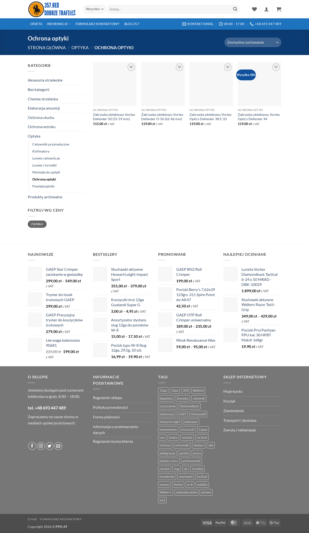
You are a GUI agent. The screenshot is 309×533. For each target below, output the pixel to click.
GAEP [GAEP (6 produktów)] (182, 414)
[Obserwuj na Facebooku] (32, 446)
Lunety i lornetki (44, 165)
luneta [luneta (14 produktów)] (173, 437)
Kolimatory (40, 151)
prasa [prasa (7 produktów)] (197, 453)
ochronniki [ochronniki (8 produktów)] (182, 445)
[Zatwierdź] (235, 9)
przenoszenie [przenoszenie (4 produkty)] (192, 461)
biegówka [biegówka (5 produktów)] (166, 398)
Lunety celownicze (46, 158)
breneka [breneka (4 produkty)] (183, 398)
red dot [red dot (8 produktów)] (164, 469)
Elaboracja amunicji (44, 108)
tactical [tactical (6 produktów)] (202, 476)
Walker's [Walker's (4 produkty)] (166, 492)
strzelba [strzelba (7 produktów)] (197, 469)
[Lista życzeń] (254, 9)
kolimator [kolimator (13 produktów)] (191, 422)
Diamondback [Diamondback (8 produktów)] (189, 406)
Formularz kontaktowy (98, 24)
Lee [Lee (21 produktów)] (162, 437)
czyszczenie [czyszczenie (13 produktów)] (168, 406)
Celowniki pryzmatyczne (50, 144)
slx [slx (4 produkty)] (186, 469)
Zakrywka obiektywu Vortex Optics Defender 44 (259, 116)
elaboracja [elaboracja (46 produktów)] (167, 414)
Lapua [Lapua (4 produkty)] (203, 429)
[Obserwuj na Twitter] (50, 446)
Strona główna (47, 47)
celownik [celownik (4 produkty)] (199, 398)
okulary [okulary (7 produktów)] (199, 445)
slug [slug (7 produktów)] (176, 469)
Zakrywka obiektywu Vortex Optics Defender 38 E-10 (211, 116)
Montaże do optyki (46, 172)
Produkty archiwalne (45, 196)
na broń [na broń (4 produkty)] (202, 437)
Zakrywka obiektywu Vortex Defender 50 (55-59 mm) (114, 116)
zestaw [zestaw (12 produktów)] (206, 492)
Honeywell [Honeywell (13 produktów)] (198, 414)
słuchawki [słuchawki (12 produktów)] (186, 476)
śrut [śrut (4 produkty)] (162, 500)
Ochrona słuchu (41, 117)
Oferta (36, 24)
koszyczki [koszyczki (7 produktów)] (188, 429)
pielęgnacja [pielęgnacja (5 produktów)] (167, 453)
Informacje (59, 24)
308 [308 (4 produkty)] (186, 390)
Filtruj (37, 224)
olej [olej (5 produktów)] (210, 445)
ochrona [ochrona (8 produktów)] (165, 445)
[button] (266, 9)
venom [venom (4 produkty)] (164, 484)
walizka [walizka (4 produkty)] (202, 484)
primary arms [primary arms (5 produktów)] (169, 461)
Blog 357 (131, 24)
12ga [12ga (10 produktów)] (163, 390)
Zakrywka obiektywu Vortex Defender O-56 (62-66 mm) (162, 116)
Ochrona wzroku (42, 126)
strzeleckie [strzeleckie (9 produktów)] (167, 476)
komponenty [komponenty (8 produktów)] (168, 429)
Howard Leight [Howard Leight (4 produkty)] (170, 422)
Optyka (80, 47)
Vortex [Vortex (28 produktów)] (178, 484)
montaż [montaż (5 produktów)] (187, 437)
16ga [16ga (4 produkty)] (174, 390)
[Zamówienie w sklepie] (253, 42)
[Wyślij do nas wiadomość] (58, 446)
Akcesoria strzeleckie (45, 80)
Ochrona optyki (44, 179)
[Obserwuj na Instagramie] (41, 446)
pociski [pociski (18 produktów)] (184, 453)
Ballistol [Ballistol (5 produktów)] (198, 390)
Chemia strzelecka (43, 99)
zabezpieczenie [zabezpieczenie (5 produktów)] (186, 492)
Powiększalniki (43, 186)
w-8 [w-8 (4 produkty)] (190, 484)
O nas (32, 519)
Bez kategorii (38, 89)
